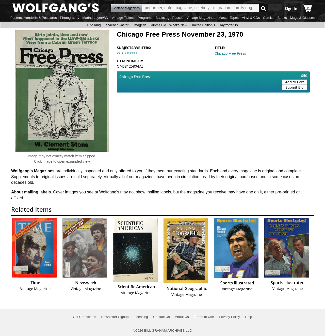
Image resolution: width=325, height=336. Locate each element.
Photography (69, 18)
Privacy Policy (229, 317)
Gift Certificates (84, 317)
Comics (268, 18)
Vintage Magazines (201, 18)
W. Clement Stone (131, 53)
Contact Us (161, 317)
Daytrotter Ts (228, 25)
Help (248, 317)
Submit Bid (158, 25)
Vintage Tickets (123, 18)
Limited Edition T (203, 25)
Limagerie (139, 25)
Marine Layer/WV (95, 18)
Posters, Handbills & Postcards (33, 18)
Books (282, 18)
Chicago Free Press (230, 53)
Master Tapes (228, 18)
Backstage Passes (170, 18)
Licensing (141, 317)
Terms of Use (204, 317)
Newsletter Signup (114, 317)
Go (263, 8)
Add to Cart (294, 82)
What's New (178, 25)
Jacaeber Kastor (116, 25)
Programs (145, 18)
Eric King (94, 25)
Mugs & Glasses (302, 18)
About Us (182, 317)
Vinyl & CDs (251, 18)
